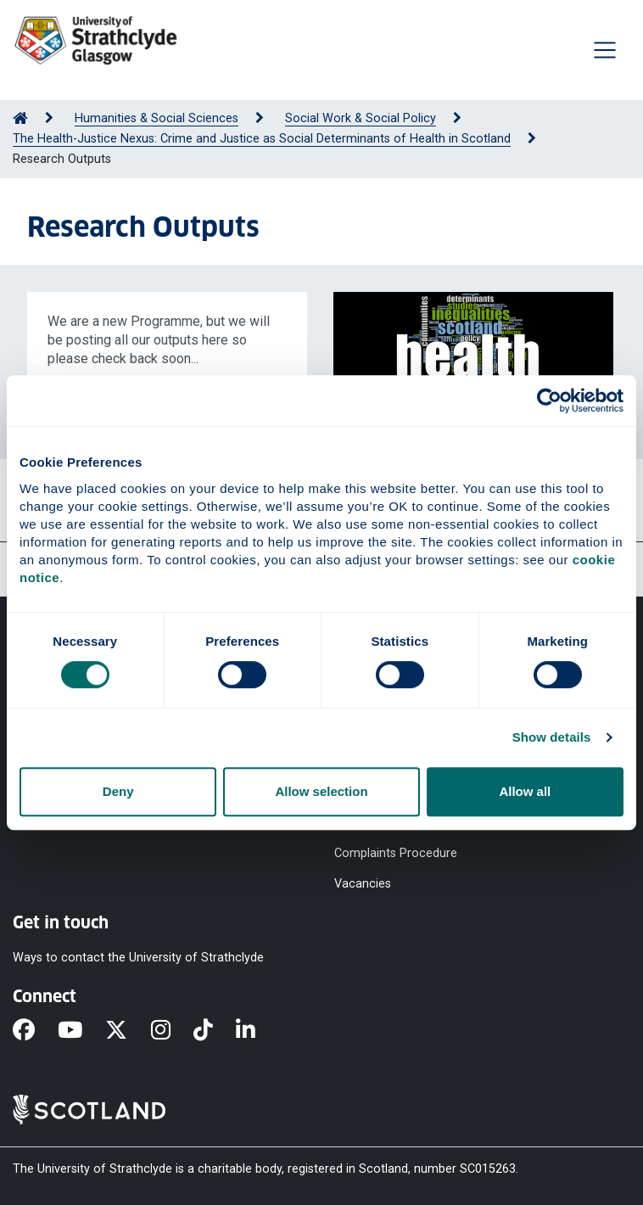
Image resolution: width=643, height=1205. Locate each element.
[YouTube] (81, 1031)
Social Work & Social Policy (360, 118)
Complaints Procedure (395, 852)
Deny (118, 791)
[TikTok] (214, 1031)
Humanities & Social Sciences (156, 118)
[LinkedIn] (257, 1031)
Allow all (525, 791)
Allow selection (321, 791)
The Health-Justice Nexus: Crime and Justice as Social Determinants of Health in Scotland (262, 139)
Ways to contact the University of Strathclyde (138, 957)
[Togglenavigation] (604, 50)
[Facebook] (35, 1031)
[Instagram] (172, 1031)
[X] (127, 1031)
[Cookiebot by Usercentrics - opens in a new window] (549, 400)
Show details (551, 737)
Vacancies (362, 884)
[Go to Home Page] (20, 118)
